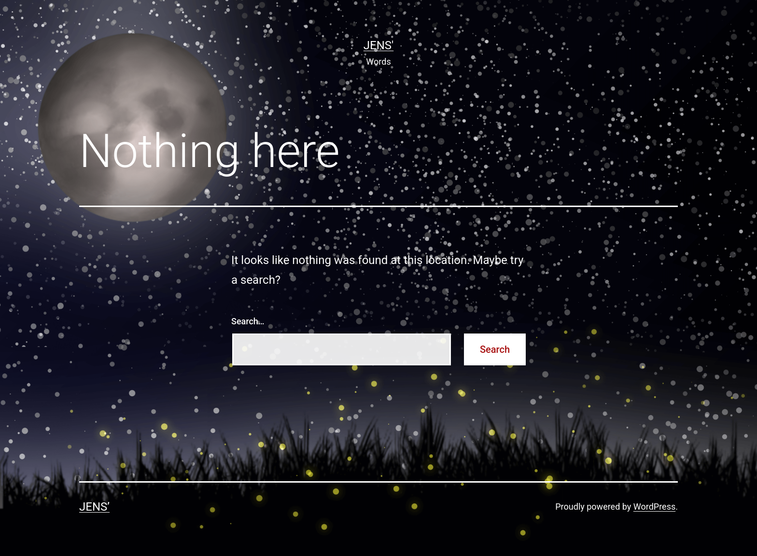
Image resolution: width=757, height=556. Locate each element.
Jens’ (94, 507)
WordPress (654, 506)
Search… (248, 321)
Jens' (378, 45)
